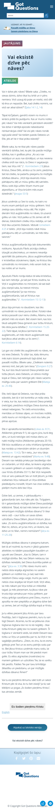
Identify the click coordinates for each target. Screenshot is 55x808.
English (6, 712)
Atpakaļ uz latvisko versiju (27, 727)
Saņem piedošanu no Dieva (24, 31)
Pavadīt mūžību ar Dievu (23, 27)
